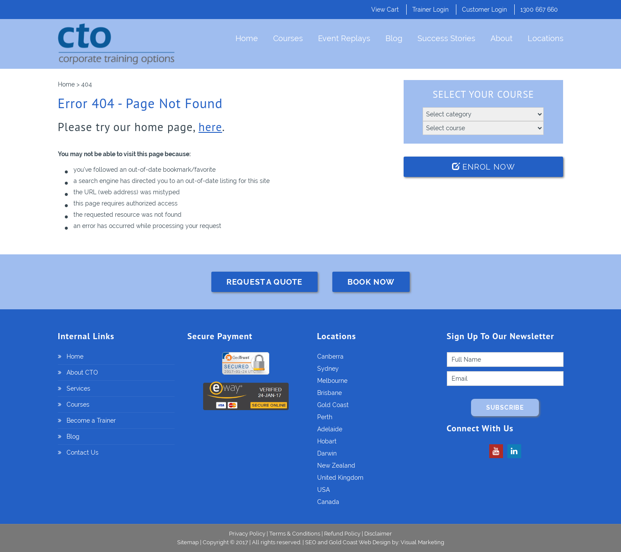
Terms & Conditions (294, 533)
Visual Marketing (422, 542)
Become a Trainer (91, 420)
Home (247, 38)
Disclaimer (378, 533)
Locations (546, 38)
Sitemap (188, 542)
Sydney (328, 368)
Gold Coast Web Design (360, 542)
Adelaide (329, 429)
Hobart (327, 441)
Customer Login (484, 9)
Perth (324, 417)
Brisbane (329, 392)
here (210, 126)
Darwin (327, 453)
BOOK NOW (371, 281)
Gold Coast (333, 404)
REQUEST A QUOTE (264, 281)
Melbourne (332, 380)
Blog (393, 38)
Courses (288, 38)
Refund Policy (342, 533)
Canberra (330, 356)
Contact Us (83, 452)
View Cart (385, 9)
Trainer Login (430, 9)
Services (78, 388)
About (501, 38)
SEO (310, 542)
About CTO (82, 372)
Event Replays (344, 38)
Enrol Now (483, 166)
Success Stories (446, 38)
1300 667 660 (539, 9)
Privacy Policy (247, 533)
